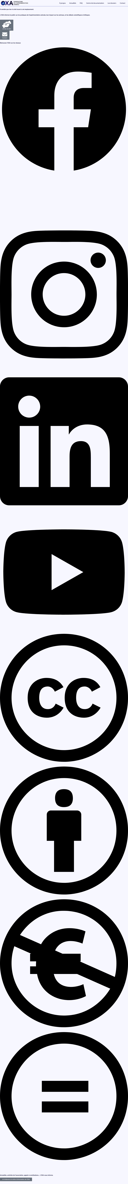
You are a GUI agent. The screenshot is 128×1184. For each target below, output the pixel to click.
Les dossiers (112, 3)
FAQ (81, 3)
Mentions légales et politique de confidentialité (64, 1169)
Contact (122, 3)
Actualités (72, 3)
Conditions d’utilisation (7, 1164)
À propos (62, 3)
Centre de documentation (95, 3)
